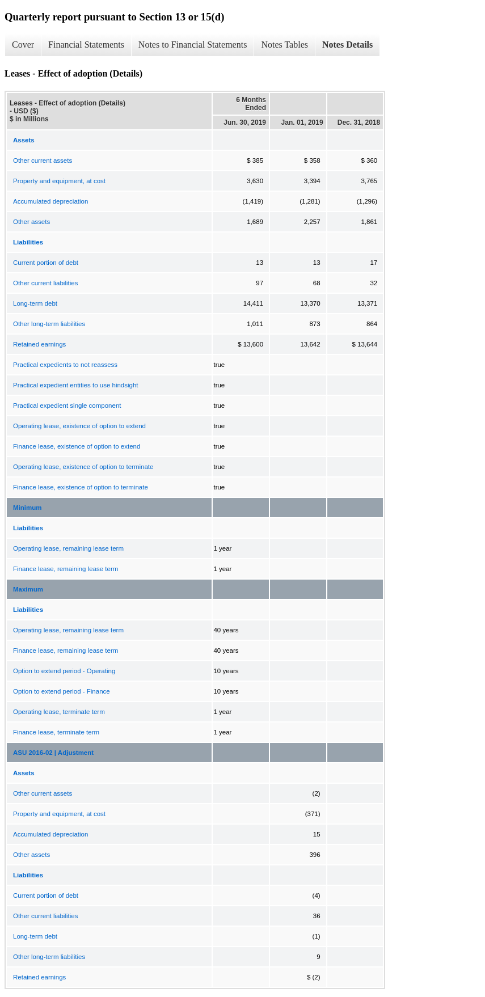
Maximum (28, 589)
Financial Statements (86, 44)
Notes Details (347, 44)
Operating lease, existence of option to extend (79, 426)
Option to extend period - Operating (64, 671)
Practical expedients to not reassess (65, 364)
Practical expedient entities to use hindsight (75, 385)
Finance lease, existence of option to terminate (80, 487)
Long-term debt (35, 303)
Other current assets (42, 160)
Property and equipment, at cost (59, 181)
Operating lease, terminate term (59, 711)
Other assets (31, 221)
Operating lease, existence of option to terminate (83, 466)
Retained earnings (39, 344)
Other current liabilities (45, 283)
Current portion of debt (45, 262)
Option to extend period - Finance (61, 691)
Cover (23, 44)
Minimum (27, 507)
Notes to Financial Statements (192, 44)
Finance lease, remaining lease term (65, 568)
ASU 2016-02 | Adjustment (53, 752)
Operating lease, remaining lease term (68, 548)
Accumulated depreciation (50, 201)
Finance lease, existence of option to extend (76, 446)
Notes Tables (284, 44)
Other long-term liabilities (49, 323)
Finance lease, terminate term (56, 732)
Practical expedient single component (67, 405)
